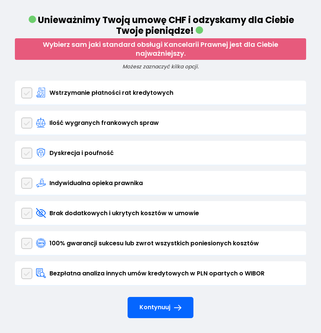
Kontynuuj (160, 308)
